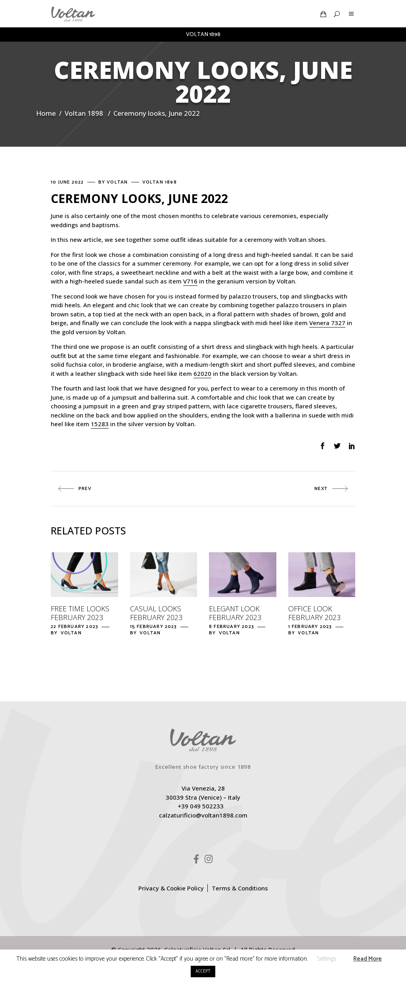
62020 (202, 373)
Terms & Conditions (240, 888)
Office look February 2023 (314, 613)
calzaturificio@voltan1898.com (203, 815)
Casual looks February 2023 (156, 613)
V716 (190, 281)
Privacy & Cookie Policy (171, 888)
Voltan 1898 (84, 113)
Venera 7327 (327, 323)
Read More (367, 959)
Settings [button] (326, 959)
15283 (100, 424)
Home (46, 113)
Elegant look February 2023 (235, 613)
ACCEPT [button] (203, 971)
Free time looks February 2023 (80, 613)
